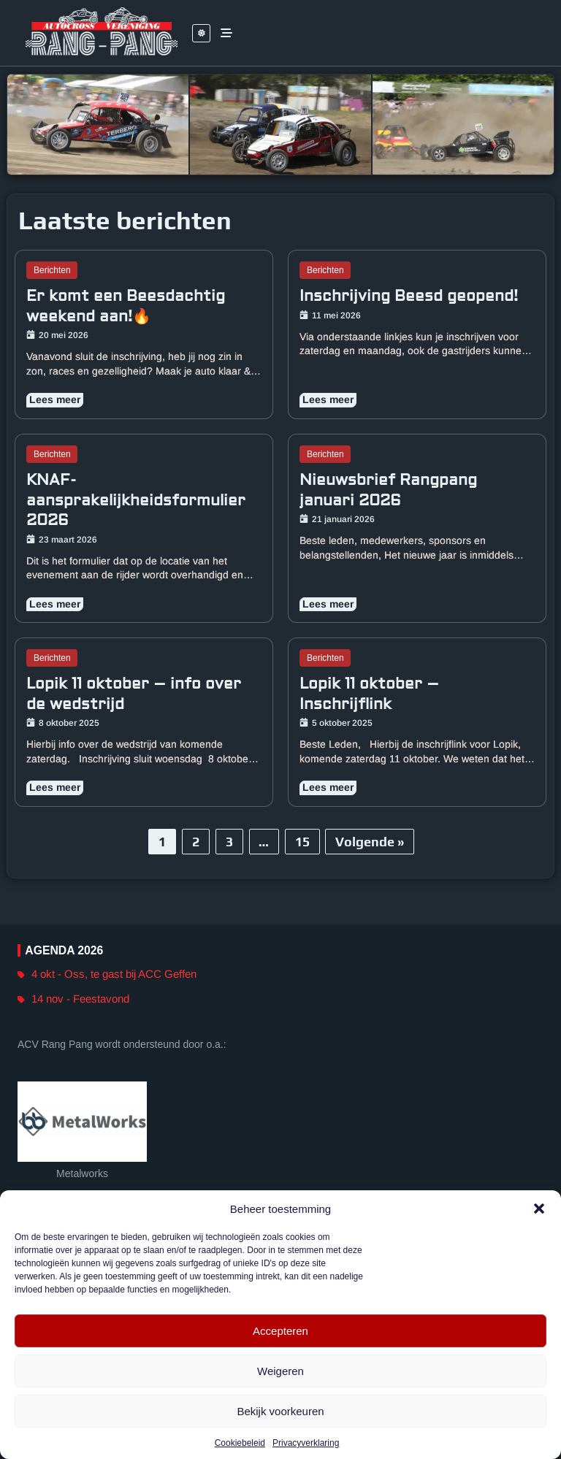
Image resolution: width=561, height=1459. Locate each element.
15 (302, 841)
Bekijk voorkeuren (280, 1411)
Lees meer (54, 400)
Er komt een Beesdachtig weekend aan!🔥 (125, 306)
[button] (539, 1208)
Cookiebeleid (240, 1443)
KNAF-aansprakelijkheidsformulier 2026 (135, 500)
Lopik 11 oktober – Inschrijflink (369, 694)
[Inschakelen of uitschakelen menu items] (226, 33)
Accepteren (280, 1331)
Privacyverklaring (305, 1443)
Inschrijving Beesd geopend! (408, 296)
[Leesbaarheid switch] (201, 33)
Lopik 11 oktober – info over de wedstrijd (133, 694)
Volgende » (369, 841)
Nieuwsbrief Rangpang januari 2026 (388, 490)
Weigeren (280, 1371)
